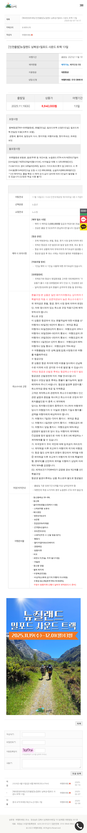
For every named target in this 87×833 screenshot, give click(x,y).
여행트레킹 (37, 828)
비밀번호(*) (11, 742)
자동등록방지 (11, 752)
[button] (26, 35)
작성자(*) (10, 734)
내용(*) (9, 763)
